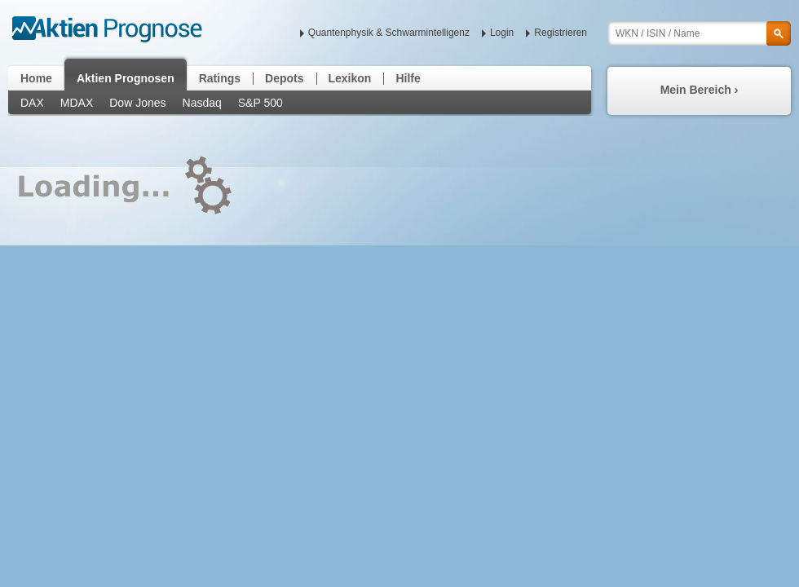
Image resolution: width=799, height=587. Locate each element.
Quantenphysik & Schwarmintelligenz (389, 32)
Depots (284, 78)
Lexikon (350, 78)
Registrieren (560, 32)
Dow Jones (137, 102)
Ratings (220, 78)
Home (36, 78)
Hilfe (407, 78)
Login (502, 32)
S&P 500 (260, 102)
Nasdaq (202, 102)
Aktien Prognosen (125, 78)
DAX (32, 102)
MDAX (76, 102)
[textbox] (699, 33)
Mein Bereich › (699, 89)
